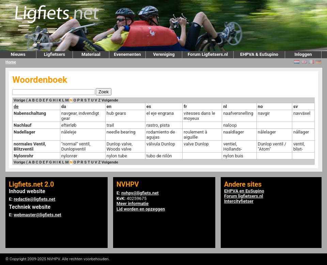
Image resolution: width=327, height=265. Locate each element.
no (260, 106)
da (63, 106)
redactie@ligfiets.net (34, 199)
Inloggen (303, 54)
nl (225, 106)
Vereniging (163, 54)
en (109, 106)
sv (295, 106)
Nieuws (18, 54)
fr (185, 106)
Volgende (110, 100)
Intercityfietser (238, 201)
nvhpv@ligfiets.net (139, 193)
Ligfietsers (54, 54)
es (148, 106)
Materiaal (90, 54)
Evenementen (127, 54)
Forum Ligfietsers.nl (208, 54)
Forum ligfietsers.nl (243, 196)
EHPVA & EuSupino (259, 54)
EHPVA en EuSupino (244, 190)
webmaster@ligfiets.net (37, 214)
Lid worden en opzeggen (140, 209)
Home (10, 62)
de (16, 106)
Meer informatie (132, 203)
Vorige (19, 100)
